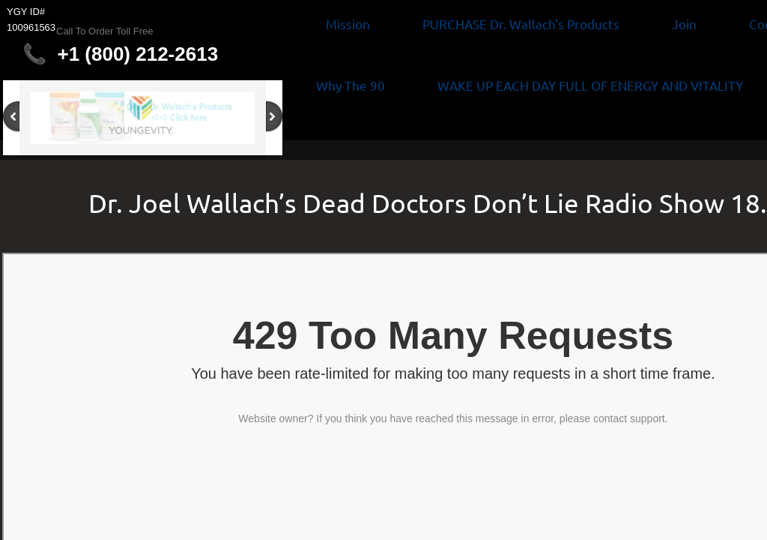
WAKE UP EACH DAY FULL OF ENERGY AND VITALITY (590, 85)
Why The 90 (350, 85)
